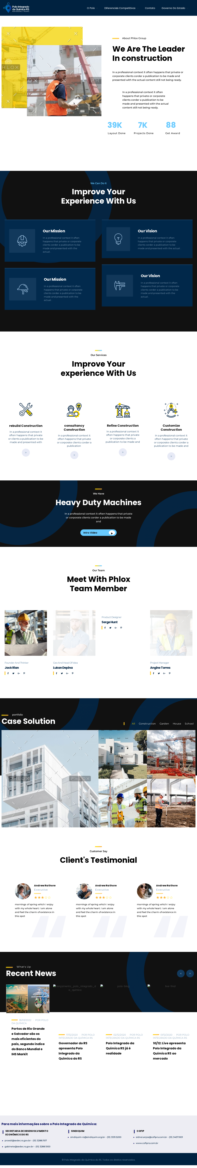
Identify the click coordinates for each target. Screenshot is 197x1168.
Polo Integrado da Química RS (77, 1036)
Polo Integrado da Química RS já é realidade (120, 1048)
